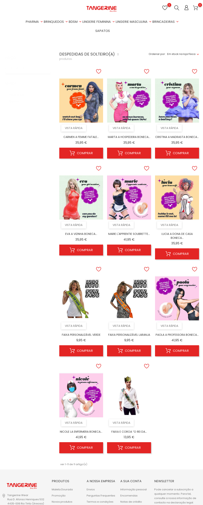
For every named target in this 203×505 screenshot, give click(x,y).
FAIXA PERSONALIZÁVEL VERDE (81, 335)
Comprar (81, 153)
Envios (91, 489)
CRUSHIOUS (18, 91)
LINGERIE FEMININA (99, 21)
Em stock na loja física (181, 54)
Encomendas (129, 495)
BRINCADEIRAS (165, 21)
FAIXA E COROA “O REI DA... (129, 432)
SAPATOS (102, 31)
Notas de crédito (131, 502)
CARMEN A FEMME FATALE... (81, 137)
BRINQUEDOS (56, 21)
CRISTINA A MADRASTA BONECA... (177, 137)
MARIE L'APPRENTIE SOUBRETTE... (129, 234)
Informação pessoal (133, 489)
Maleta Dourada (62, 489)
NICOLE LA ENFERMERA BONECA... (81, 432)
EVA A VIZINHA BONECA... (81, 234)
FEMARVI (16, 97)
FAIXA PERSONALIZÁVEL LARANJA (129, 335)
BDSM (75, 21)
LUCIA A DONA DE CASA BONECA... (177, 236)
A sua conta (131, 481)
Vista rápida (73, 128)
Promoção (59, 495)
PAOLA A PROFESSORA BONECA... (177, 335)
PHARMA (35, 21)
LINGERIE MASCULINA (134, 21)
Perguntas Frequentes (101, 495)
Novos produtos (62, 502)
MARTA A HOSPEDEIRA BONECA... (129, 137)
